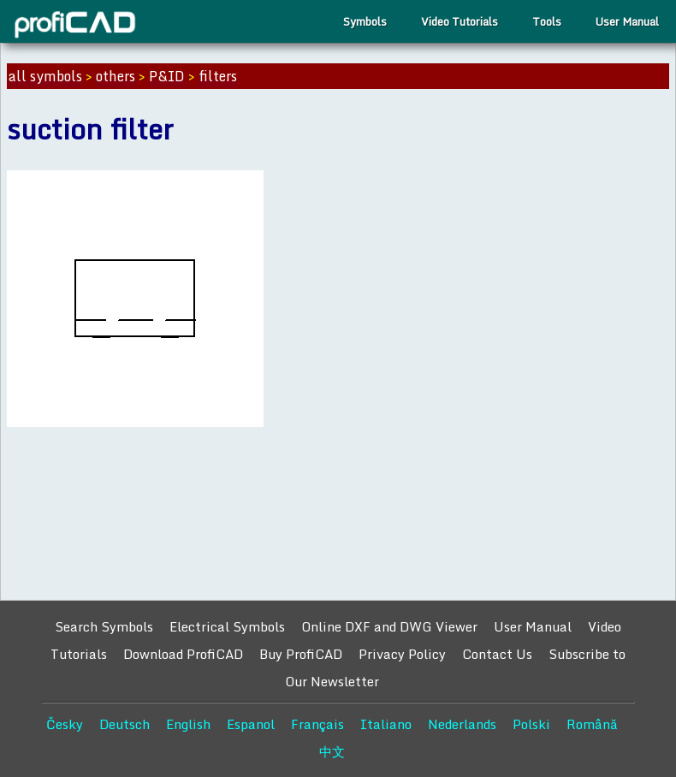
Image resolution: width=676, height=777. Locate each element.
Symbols (365, 21)
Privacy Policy (402, 654)
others (115, 76)
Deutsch (124, 724)
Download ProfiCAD (183, 654)
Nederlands (462, 724)
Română (592, 724)
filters (218, 76)
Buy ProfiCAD (300, 654)
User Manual (627, 21)
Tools (546, 21)
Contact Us (497, 654)
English (188, 724)
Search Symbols (104, 626)
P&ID (167, 76)
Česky (64, 724)
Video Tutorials (459, 21)
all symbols (45, 76)
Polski (531, 724)
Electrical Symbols (227, 626)
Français (317, 724)
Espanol (251, 724)
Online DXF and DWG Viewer (389, 626)
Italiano (386, 724)
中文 (332, 751)
